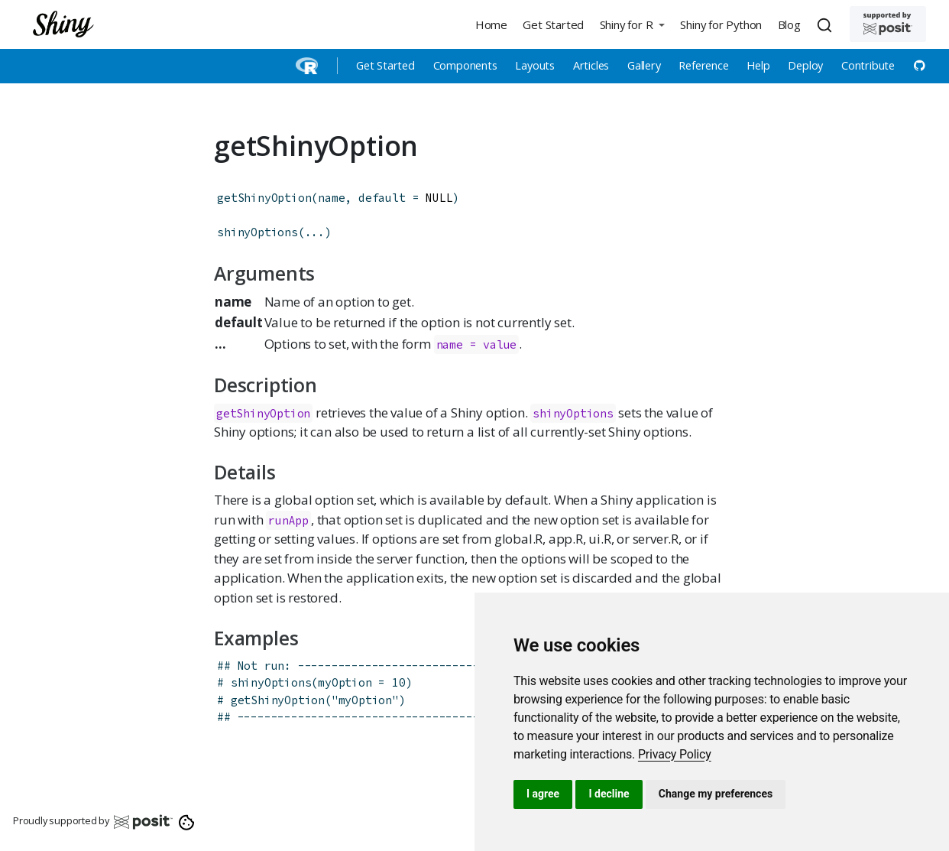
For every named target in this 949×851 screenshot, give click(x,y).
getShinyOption (264, 197)
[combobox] (826, 24)
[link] (674, 754)
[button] (631, 24)
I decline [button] (608, 794)
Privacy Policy (674, 754)
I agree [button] (542, 794)
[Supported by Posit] (888, 24)
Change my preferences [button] (715, 794)
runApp (288, 520)
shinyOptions (257, 232)
